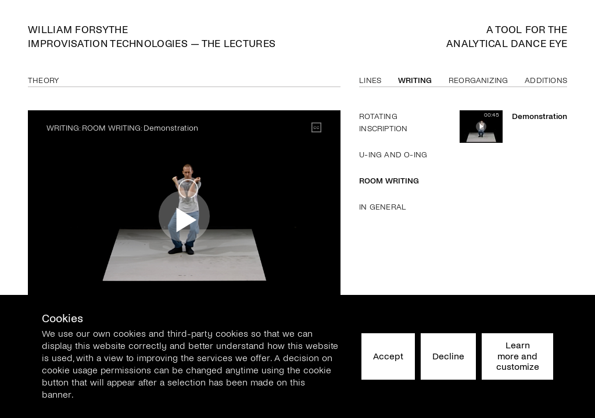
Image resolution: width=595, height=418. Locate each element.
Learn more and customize (517, 356)
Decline (448, 356)
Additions (546, 80)
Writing (415, 80)
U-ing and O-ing (393, 154)
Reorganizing (478, 80)
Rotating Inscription (383, 122)
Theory (43, 80)
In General (382, 207)
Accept (388, 356)
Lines (370, 80)
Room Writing (389, 180)
